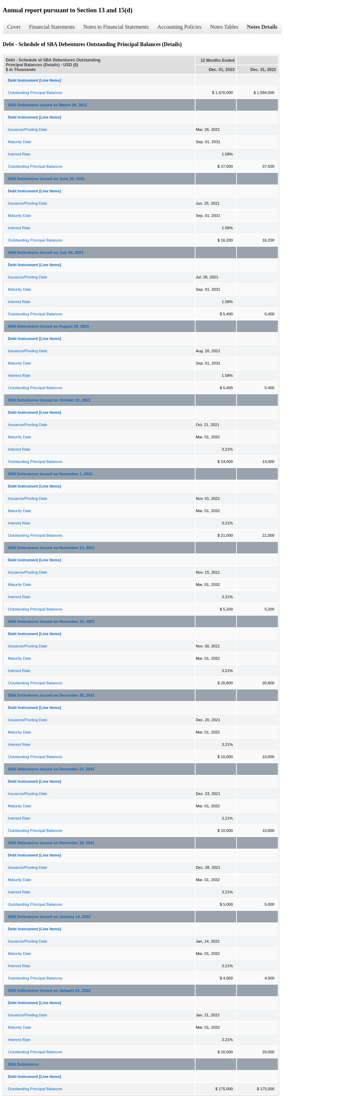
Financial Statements (52, 27)
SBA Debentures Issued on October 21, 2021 (49, 400)
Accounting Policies (179, 27)
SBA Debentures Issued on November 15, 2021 (51, 548)
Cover (14, 27)
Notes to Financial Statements (116, 27)
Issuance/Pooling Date (27, 129)
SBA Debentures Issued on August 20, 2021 (48, 326)
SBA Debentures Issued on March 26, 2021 (47, 105)
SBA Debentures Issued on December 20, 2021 (51, 695)
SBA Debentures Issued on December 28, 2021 (51, 843)
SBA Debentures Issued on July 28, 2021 (45, 252)
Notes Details (262, 27)
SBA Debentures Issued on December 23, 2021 (51, 769)
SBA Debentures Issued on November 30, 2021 (51, 621)
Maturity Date (19, 142)
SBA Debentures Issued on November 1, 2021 (50, 474)
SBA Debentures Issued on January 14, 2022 (49, 917)
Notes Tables (224, 27)
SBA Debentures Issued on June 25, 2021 (46, 179)
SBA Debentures (23, 1064)
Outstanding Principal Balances (35, 93)
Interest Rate (19, 154)
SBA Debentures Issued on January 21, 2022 (49, 990)
